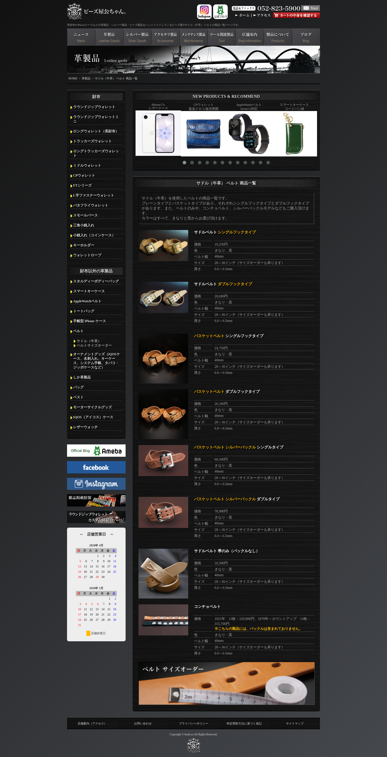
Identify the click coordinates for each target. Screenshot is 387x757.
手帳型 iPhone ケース (89, 321)
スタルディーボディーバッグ (96, 281)
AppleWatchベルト (87, 301)
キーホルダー (83, 245)
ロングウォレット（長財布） (96, 131)
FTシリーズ (82, 185)
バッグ (78, 387)
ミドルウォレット (87, 165)
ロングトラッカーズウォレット (96, 153)
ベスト (78, 397)
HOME (73, 78)
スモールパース (85, 215)
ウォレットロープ (87, 255)
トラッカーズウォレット (92, 141)
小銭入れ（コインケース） (94, 235)
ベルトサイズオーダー (94, 345)
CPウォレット (84, 175)
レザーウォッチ (85, 427)
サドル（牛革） (89, 341)
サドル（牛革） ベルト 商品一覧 (116, 78)
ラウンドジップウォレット (94, 107)
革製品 (86, 78)
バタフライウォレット (90, 205)
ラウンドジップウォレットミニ (96, 119)
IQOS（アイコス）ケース (93, 417)
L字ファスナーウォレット (93, 195)
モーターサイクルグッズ (92, 407)
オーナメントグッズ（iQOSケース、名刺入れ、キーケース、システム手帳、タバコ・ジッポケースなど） (96, 360)
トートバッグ (83, 311)
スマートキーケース (89, 291)
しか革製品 (82, 377)
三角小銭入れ (83, 225)
